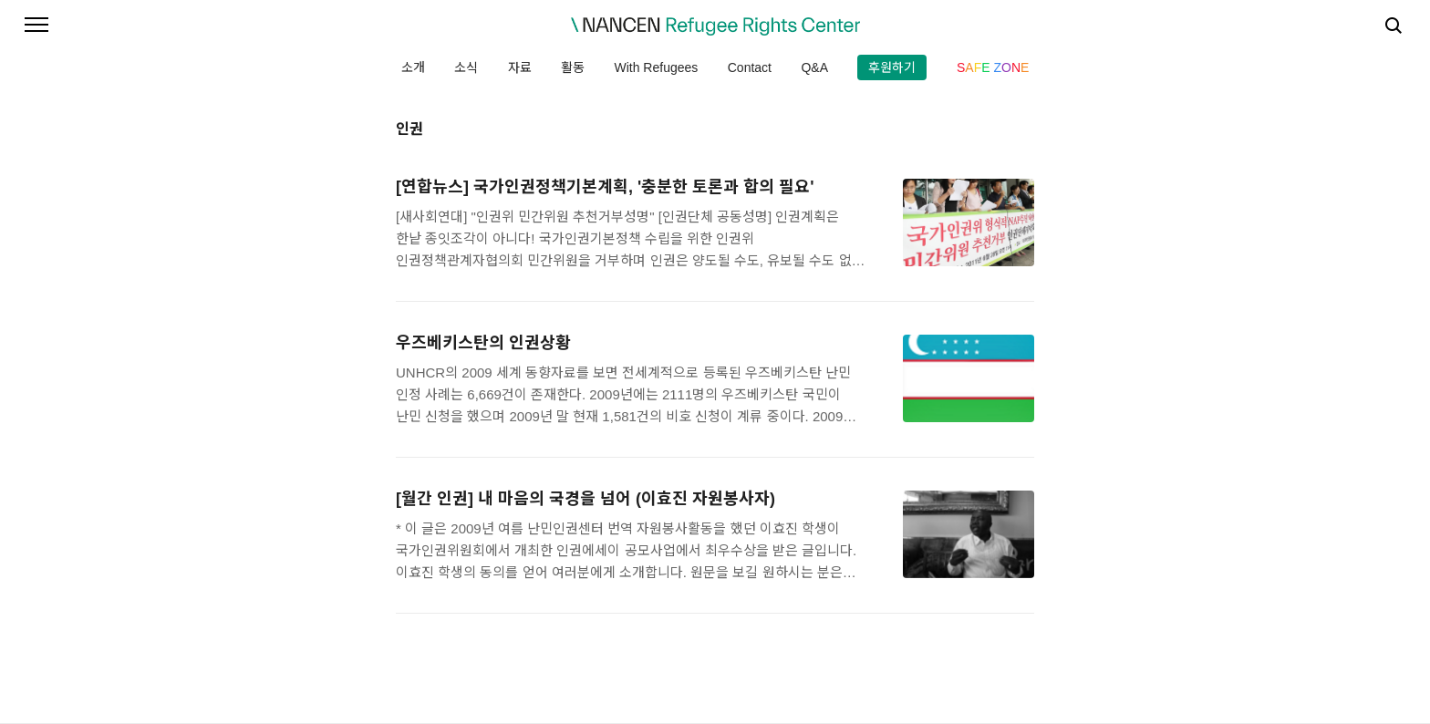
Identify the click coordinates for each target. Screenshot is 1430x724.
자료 (520, 67)
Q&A (814, 67)
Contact (750, 67)
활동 (573, 67)
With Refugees (656, 67)
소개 (413, 67)
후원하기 (892, 67)
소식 (466, 67)
